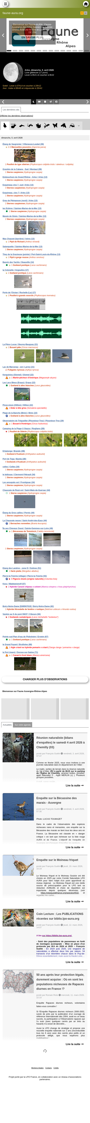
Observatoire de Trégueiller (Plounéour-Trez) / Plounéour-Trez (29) (33, 421)
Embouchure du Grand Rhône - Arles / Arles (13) (25, 177)
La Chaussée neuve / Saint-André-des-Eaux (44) (25, 520)
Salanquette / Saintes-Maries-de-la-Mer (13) (22, 246)
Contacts (48, 1068)
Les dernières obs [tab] (11, 109)
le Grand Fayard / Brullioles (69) (17, 644)
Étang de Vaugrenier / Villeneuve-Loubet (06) (23, 144)
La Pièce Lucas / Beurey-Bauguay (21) (20, 344)
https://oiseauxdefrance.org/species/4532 (60, 893)
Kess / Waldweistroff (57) (14, 584)
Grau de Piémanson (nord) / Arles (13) (20, 200)
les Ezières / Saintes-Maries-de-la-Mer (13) (22, 208)
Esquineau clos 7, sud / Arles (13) (18, 185)
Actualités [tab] (7, 725)
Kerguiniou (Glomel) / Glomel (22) (18, 375)
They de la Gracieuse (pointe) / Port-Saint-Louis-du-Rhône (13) (31, 254)
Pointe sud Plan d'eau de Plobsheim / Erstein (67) (25, 637)
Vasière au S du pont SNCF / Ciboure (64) (22, 614)
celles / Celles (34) (11, 467)
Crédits (56, 1068)
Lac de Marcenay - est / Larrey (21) (18, 367)
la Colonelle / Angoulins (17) (16, 270)
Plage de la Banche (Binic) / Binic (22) (20, 413)
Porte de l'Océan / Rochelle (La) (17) (19, 292)
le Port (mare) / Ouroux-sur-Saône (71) (20, 652)
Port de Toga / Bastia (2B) (14, 459)
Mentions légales (37, 1068)
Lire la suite (75, 785)
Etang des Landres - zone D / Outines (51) (22, 568)
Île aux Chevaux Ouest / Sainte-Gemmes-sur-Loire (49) (28, 528)
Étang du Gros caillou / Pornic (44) (18, 513)
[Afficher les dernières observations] (16, 115)
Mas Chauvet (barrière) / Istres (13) (19, 239)
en (85, 13)
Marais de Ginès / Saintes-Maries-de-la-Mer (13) (24, 216)
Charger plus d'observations (45, 679)
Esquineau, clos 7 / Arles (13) (16, 193)
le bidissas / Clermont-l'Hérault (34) (19, 474)
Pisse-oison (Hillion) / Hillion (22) (18, 405)
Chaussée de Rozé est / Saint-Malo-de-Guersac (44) (26, 490)
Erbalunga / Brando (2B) (14, 451)
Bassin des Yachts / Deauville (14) (18, 262)
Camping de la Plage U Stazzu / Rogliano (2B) (24, 428)
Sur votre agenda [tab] (23, 725)
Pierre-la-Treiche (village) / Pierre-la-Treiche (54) (25, 576)
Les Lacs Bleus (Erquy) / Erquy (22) (19, 382)
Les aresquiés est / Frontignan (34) (19, 482)
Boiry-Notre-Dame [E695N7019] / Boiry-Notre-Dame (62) (28, 606)
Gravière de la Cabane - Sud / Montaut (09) (22, 169)
